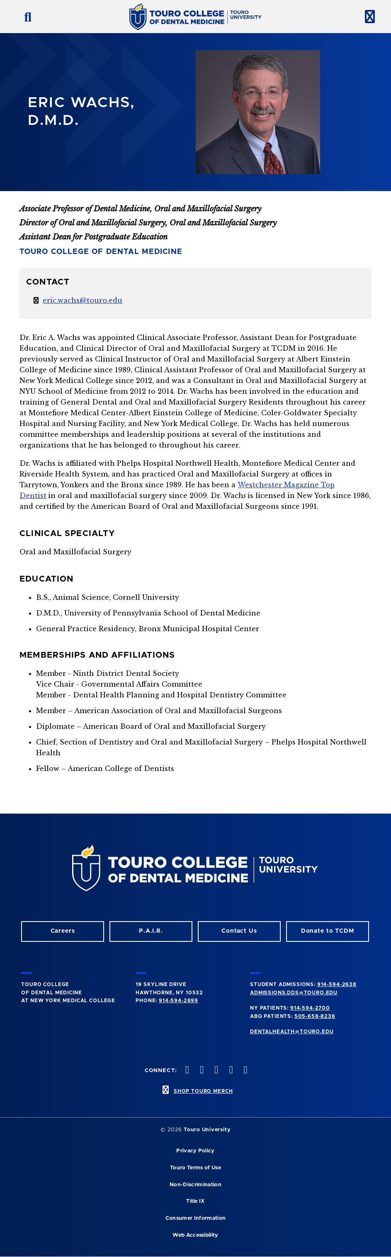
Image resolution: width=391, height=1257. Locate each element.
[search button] (24, 16)
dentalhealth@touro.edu (291, 1031)
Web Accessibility (195, 1235)
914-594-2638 (337, 984)
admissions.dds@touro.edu (294, 992)
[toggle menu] (367, 16)
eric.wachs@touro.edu (82, 300)
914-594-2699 (178, 1000)
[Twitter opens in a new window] (230, 1070)
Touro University (207, 1129)
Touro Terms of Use (195, 1168)
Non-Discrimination (195, 1185)
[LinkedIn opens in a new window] (215, 1070)
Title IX (195, 1201)
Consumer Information (195, 1218)
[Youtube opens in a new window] (244, 1070)
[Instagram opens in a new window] (186, 1070)
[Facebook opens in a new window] (201, 1070)
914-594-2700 (310, 1008)
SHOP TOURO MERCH (203, 1091)
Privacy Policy (195, 1151)
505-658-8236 (314, 1016)
